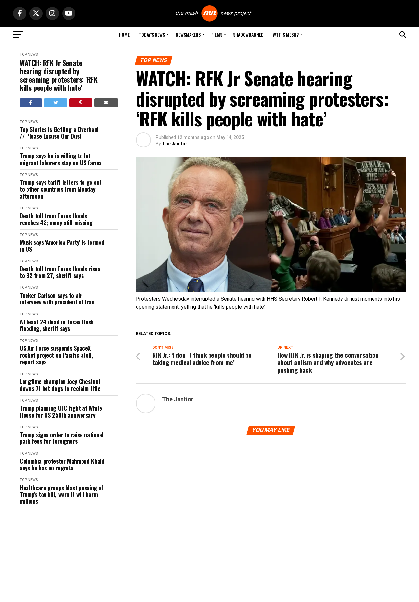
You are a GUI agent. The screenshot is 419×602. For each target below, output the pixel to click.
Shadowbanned (248, 34)
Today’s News (152, 34)
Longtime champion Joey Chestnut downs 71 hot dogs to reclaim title (60, 385)
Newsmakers (188, 34)
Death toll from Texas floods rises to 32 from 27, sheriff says (60, 272)
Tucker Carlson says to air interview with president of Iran (57, 298)
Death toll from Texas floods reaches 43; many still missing (56, 219)
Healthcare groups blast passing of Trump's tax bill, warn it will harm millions (61, 494)
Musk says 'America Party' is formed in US (62, 245)
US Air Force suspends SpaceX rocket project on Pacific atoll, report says (56, 355)
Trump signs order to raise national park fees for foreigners (61, 438)
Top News (29, 54)
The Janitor (174, 143)
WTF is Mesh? (286, 34)
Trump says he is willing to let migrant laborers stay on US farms (60, 159)
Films (216, 34)
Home (124, 34)
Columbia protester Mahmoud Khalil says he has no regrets (62, 464)
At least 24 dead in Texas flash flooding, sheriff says (57, 325)
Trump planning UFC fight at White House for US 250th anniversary (61, 411)
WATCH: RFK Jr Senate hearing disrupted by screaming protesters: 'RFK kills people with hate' (59, 75)
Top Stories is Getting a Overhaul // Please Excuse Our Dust (59, 133)
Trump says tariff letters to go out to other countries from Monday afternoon (60, 189)
